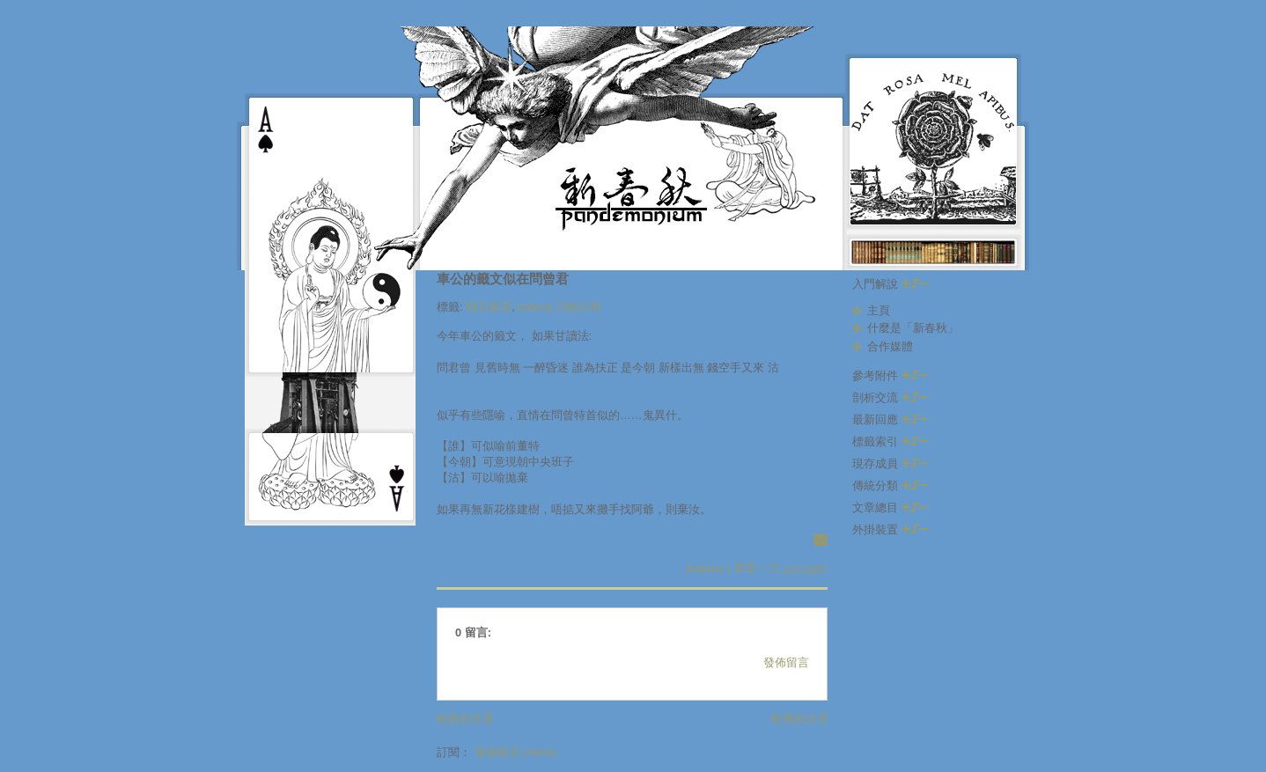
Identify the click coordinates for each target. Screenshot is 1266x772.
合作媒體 (890, 346)
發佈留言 (786, 662)
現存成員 (890, 463)
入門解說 (890, 283)
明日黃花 (489, 306)
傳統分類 (890, 485)
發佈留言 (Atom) (516, 752)
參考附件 (890, 375)
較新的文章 (465, 718)
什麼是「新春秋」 (913, 328)
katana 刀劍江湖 (559, 306)
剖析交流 (890, 397)
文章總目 (890, 507)
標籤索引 (890, 441)
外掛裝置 (890, 529)
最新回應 (890, 419)
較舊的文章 (799, 718)
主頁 (878, 310)
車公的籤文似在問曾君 (503, 278)
